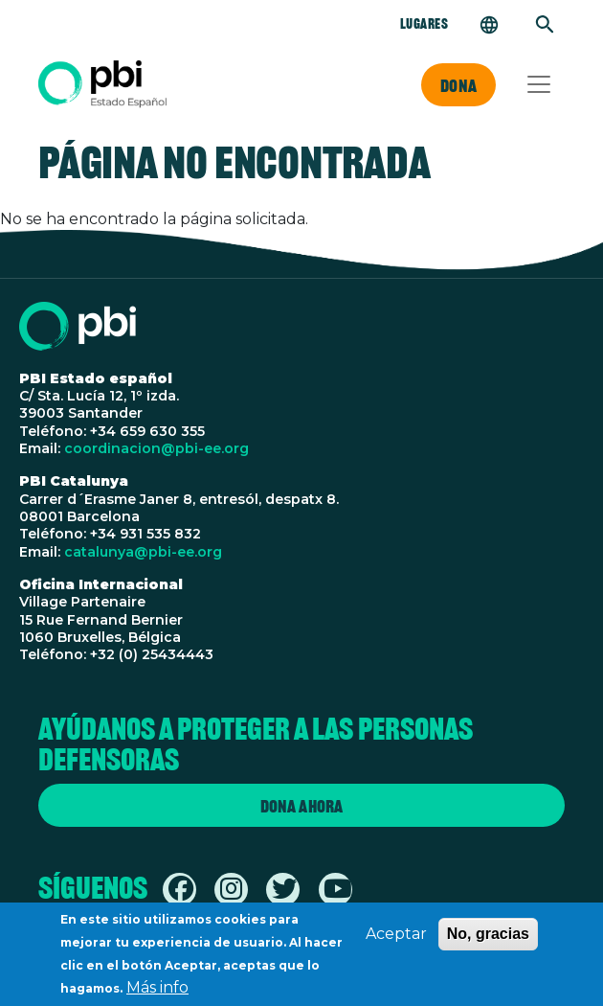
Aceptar (396, 941)
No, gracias (488, 941)
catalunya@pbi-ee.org (143, 551)
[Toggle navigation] (539, 84)
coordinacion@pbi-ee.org (156, 448)
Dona (458, 85)
